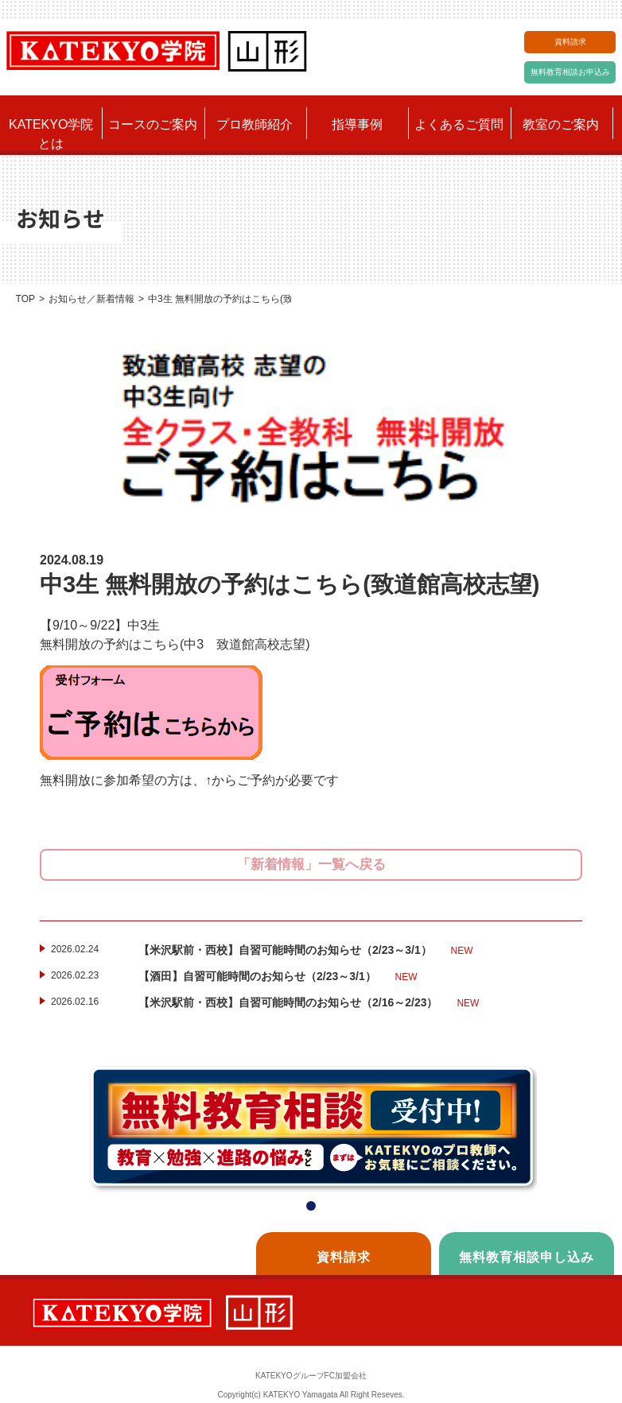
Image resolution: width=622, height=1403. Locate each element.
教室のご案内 (561, 124)
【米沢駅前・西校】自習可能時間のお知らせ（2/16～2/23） (308, 1003)
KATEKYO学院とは (51, 134)
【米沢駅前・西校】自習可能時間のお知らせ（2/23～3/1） (305, 951)
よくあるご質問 (458, 124)
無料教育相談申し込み (526, 1257)
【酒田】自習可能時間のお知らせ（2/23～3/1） (278, 977)
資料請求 (570, 41)
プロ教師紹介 (254, 124)
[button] (311, 1206)
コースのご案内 (152, 124)
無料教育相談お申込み (570, 72)
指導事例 (357, 124)
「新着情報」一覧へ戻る (311, 864)
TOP (25, 298)
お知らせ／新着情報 (91, 298)
